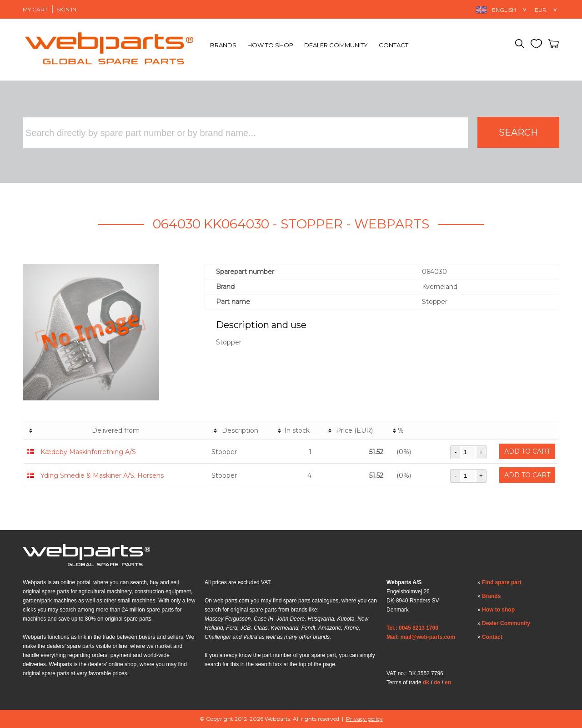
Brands (223, 45)
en (448, 682)
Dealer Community (336, 45)
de (437, 682)
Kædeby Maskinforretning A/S (88, 452)
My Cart (35, 9)
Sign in (66, 9)
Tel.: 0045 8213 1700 (412, 628)
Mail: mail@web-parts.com (420, 637)
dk (426, 682)
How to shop (270, 45)
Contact (393, 45)
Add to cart (527, 451)
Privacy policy (364, 718)
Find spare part (502, 582)
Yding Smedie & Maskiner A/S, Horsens (102, 475)
